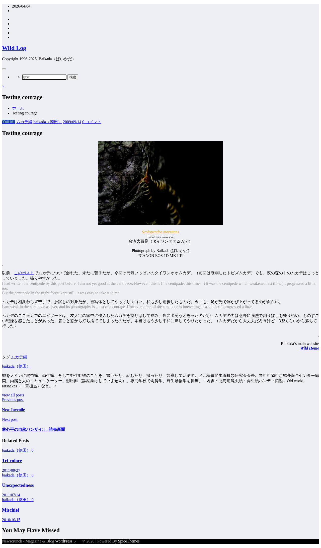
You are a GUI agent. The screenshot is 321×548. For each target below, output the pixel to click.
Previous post (13, 399)
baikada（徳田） (47, 122)
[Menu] (4, 69)
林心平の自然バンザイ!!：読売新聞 (33, 429)
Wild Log (14, 48)
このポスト (24, 273)
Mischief (10, 510)
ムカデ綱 (24, 122)
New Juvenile (13, 409)
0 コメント (91, 122)
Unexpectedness (18, 485)
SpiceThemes (128, 541)
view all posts (13, 395)
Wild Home (309, 348)
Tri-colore (12, 460)
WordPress (63, 541)
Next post (10, 419)
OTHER (8, 122)
